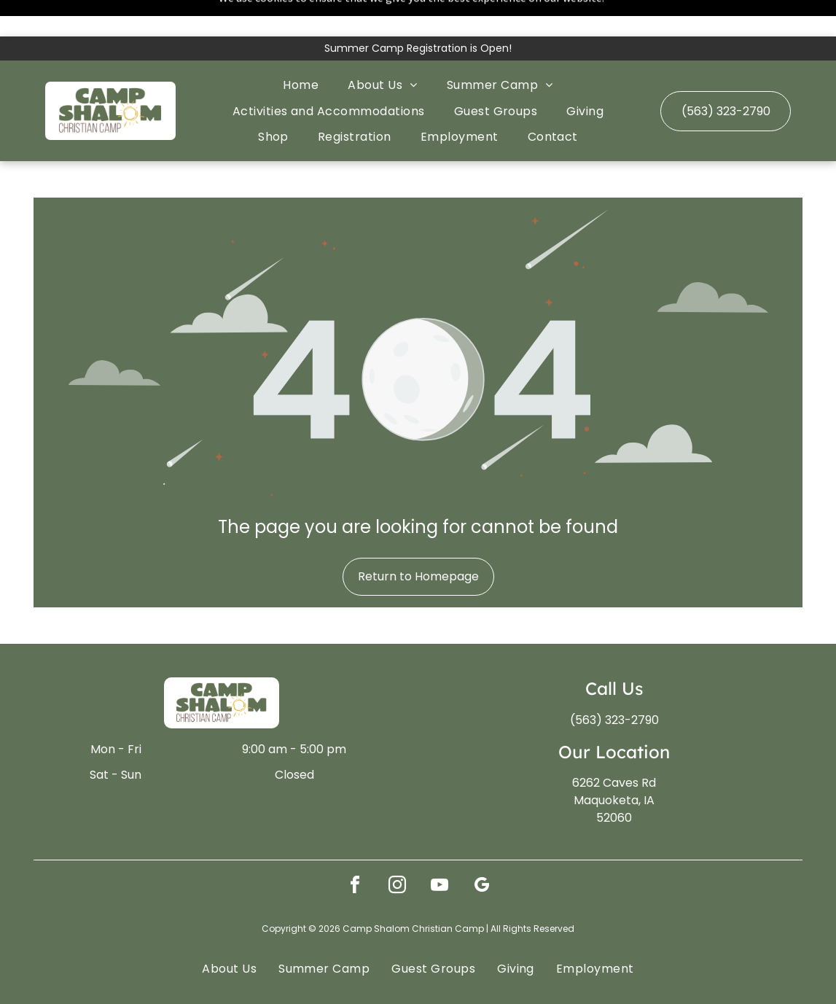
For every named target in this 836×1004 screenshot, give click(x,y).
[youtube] (439, 850)
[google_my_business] (482, 850)
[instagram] (397, 850)
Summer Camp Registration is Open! (418, 11)
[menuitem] (300, 48)
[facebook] (355, 850)
